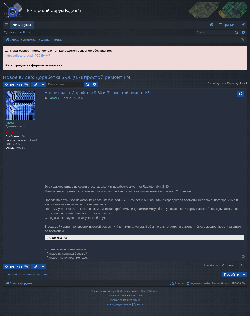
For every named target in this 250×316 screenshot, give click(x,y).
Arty (117, 295)
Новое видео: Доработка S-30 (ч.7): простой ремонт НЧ (66, 77)
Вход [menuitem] (244, 25)
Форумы (24, 24)
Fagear (10, 122)
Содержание (56, 237)
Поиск (11, 32)
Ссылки (7, 25)
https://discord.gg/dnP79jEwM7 (27, 55)
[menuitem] (212, 25)
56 (23, 136)
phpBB (116, 291)
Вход (26, 32)
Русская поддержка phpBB (125, 300)
